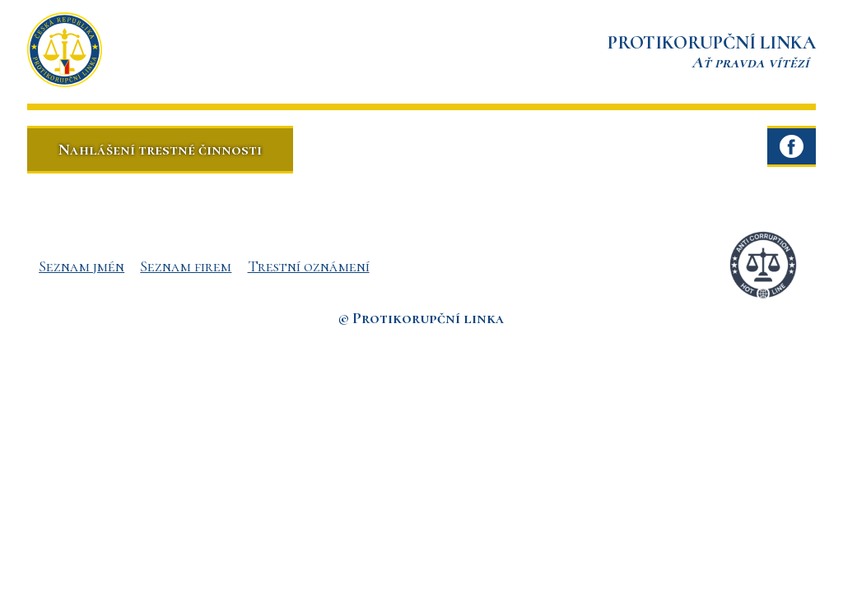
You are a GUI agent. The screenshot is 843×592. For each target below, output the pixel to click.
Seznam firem (185, 266)
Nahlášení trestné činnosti (160, 149)
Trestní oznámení (309, 266)
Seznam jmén (81, 266)
